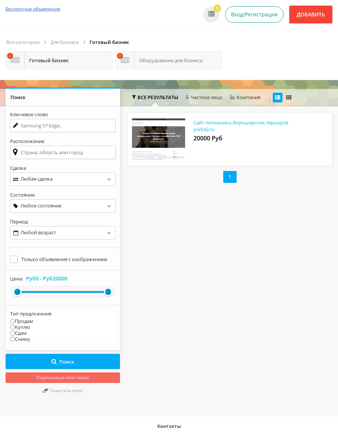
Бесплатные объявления (33, 9)
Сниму (22, 339)
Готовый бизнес (109, 42)
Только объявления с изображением (64, 259)
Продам (24, 321)
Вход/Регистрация (254, 14)
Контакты (169, 426)
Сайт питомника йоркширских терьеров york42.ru (240, 126)
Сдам (21, 333)
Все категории (23, 42)
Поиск (62, 361)
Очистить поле (62, 390)
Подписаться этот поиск (62, 377)
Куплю (22, 327)
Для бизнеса (64, 42)
